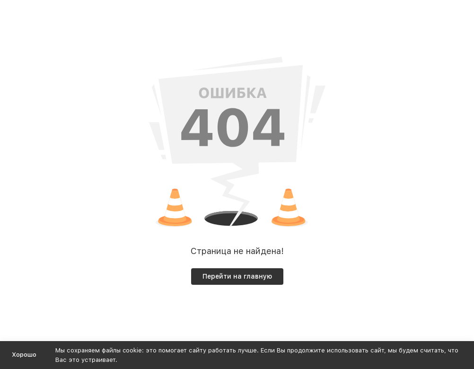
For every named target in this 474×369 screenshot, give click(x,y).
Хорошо (24, 354)
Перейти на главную (237, 276)
